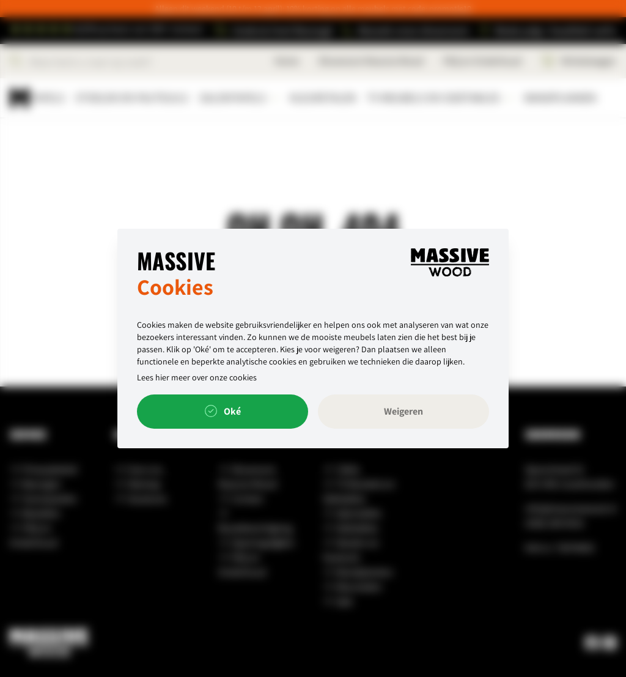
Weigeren (403, 411)
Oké (223, 411)
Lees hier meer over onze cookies (197, 377)
